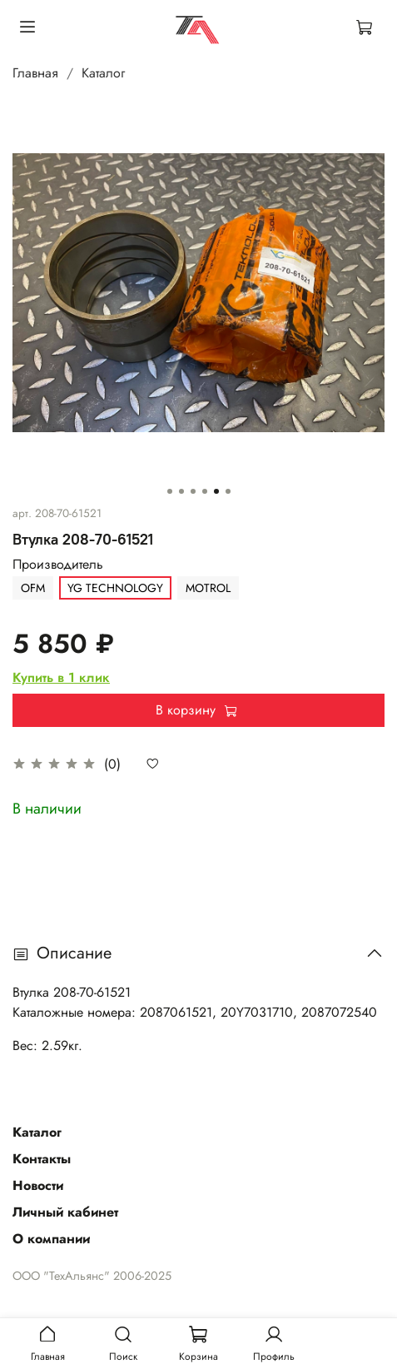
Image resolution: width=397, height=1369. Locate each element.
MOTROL (208, 588)
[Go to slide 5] (216, 491)
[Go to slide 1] (169, 491)
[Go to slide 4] (204, 491)
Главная (35, 72)
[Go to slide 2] (181, 491)
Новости (37, 1185)
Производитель (57, 564)
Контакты (41, 1158)
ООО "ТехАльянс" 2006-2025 (91, 1275)
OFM (33, 588)
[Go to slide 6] (228, 491)
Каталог (103, 72)
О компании (51, 1238)
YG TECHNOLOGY (115, 588)
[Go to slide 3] (193, 491)
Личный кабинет (65, 1212)
